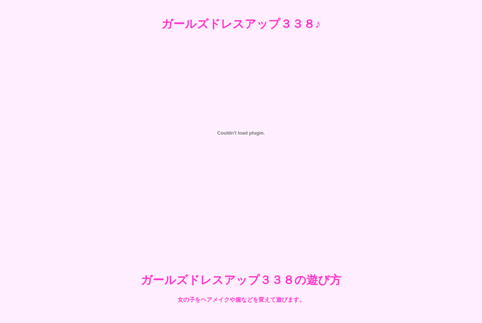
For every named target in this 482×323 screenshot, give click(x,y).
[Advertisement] (241, 236)
